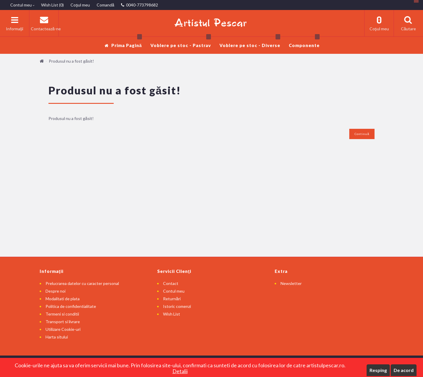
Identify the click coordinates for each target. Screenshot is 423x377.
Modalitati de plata (63, 298)
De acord (404, 370)
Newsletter (291, 283)
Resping (378, 370)
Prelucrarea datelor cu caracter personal (82, 283)
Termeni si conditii (62, 313)
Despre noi (56, 290)
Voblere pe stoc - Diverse (249, 42)
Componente (304, 42)
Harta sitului (57, 336)
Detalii (180, 371)
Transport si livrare (63, 321)
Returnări (172, 298)
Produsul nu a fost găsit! (71, 61)
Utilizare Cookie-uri (63, 329)
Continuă (362, 134)
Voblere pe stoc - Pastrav (180, 42)
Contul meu (173, 290)
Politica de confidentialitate (71, 306)
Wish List (171, 313)
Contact (170, 283)
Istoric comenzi (177, 306)
